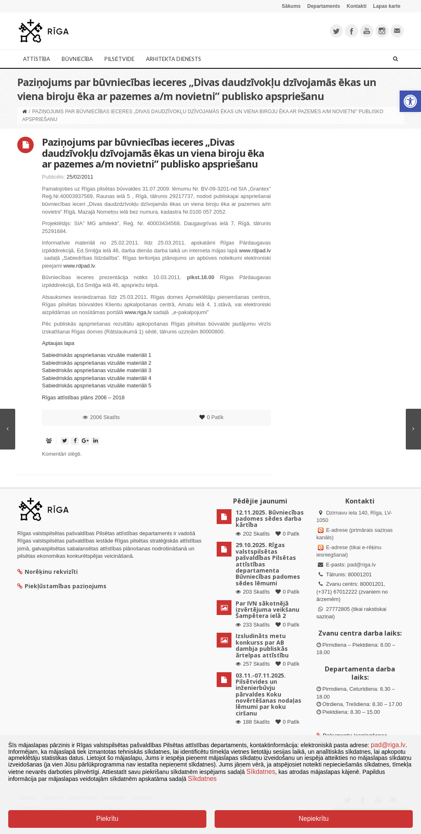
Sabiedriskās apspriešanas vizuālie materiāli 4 (96, 378)
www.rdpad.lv (255, 250)
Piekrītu (107, 818)
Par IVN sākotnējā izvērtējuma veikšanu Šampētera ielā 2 (267, 609)
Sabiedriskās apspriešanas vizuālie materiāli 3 (96, 370)
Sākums (291, 6)
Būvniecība (77, 59)
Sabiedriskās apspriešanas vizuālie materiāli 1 (96, 355)
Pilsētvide (119, 59)
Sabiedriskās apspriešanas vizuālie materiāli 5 (96, 385)
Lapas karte (386, 6)
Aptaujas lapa (58, 343)
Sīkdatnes (260, 771)
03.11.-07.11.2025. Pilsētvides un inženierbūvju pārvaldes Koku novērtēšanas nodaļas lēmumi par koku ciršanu (268, 694)
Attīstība (36, 59)
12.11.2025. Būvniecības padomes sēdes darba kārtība (270, 518)
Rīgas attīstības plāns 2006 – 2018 (83, 397)
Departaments (323, 6)
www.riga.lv (138, 312)
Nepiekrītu (313, 818)
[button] (410, 101)
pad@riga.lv (361, 564)
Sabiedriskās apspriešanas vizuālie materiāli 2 (96, 363)
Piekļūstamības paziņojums (61, 586)
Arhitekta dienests (173, 59)
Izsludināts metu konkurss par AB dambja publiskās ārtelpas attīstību (262, 645)
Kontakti (356, 6)
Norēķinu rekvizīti (47, 571)
